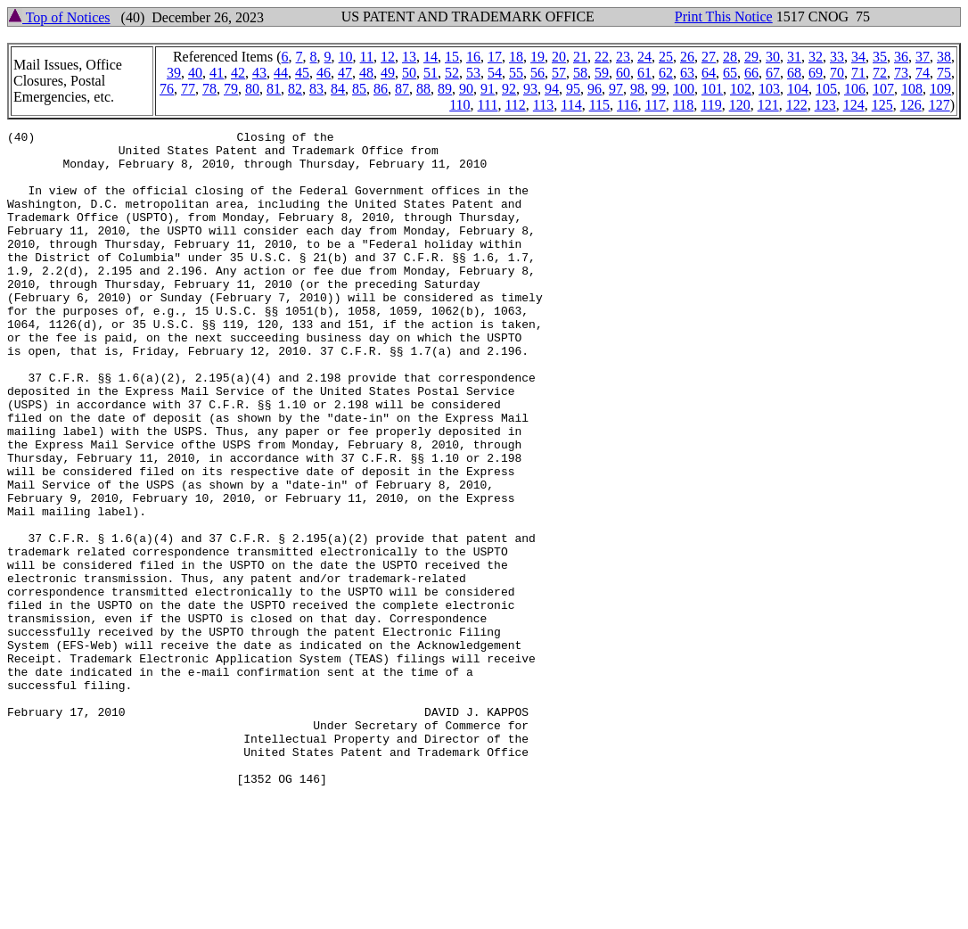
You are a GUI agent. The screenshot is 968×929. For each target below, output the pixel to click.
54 (495, 72)
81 (274, 88)
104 (797, 88)
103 (769, 88)
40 (195, 72)
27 (708, 56)
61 (644, 72)
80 (252, 88)
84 (338, 88)
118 (683, 104)
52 (452, 72)
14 (430, 56)
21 (580, 56)
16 (473, 56)
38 (944, 56)
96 (594, 88)
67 (773, 72)
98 (637, 88)
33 (837, 56)
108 (912, 88)
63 (687, 72)
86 (380, 88)
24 (644, 56)
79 (231, 88)
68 (794, 72)
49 (388, 72)
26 (687, 56)
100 (683, 88)
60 (623, 72)
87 (402, 88)
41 (216, 72)
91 (487, 88)
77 (188, 88)
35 (880, 56)
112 (515, 104)
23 (623, 56)
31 (794, 56)
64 (708, 72)
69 (815, 72)
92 (509, 88)
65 (730, 72)
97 (616, 88)
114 (571, 104)
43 (259, 72)
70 (837, 72)
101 (712, 88)
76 (167, 88)
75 (944, 72)
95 (573, 88)
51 (430, 72)
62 (666, 72)
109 (940, 88)
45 (302, 72)
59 (602, 72)
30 (773, 56)
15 (452, 56)
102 (740, 88)
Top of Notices (59, 17)
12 (388, 56)
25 (666, 56)
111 (488, 104)
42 (238, 72)
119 (711, 104)
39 (174, 72)
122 (797, 104)
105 (826, 88)
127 (939, 104)
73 (901, 72)
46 (323, 72)
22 (602, 56)
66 (751, 72)
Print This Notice (724, 16)
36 (901, 56)
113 (543, 104)
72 (880, 72)
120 (740, 104)
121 (768, 104)
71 (858, 72)
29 (751, 56)
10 (346, 56)
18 (516, 56)
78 (209, 88)
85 (359, 88)
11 (366, 56)
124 (854, 104)
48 (366, 72)
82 (295, 88)
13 (409, 56)
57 (559, 72)
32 (815, 56)
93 (530, 88)
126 (911, 104)
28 (730, 56)
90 (466, 88)
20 (559, 56)
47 (345, 72)
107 (883, 88)
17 (495, 56)
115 (599, 104)
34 (858, 56)
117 (654, 104)
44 (281, 72)
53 (473, 72)
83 (316, 88)
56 (537, 72)
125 (882, 104)
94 (552, 88)
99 (659, 88)
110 (459, 104)
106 (854, 88)
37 (922, 56)
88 (423, 88)
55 (516, 72)
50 (409, 72)
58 (580, 72)
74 (922, 72)
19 (537, 56)
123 (825, 104)
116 (627, 104)
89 (445, 88)
